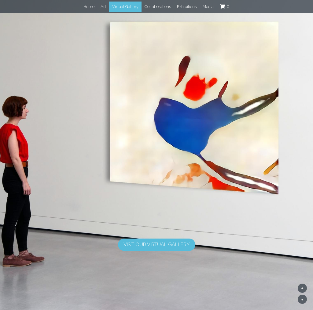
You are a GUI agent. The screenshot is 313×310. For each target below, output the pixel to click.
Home (88, 6)
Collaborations (158, 6)
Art (103, 6)
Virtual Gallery (125, 6)
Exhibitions (187, 6)
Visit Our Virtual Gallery (156, 244)
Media (208, 6)
